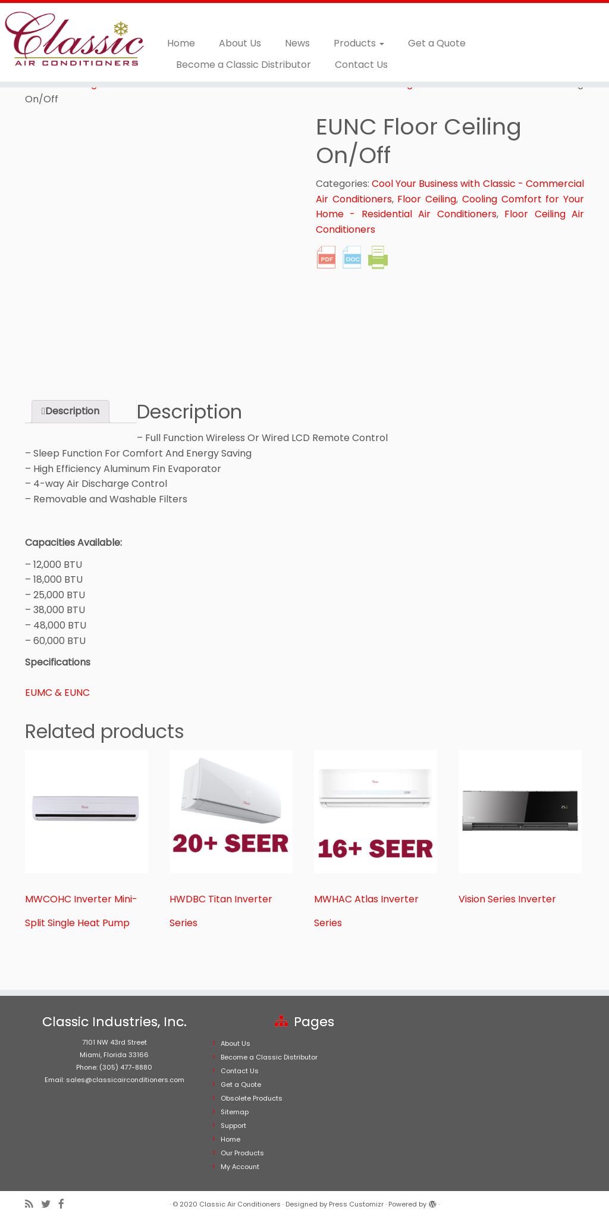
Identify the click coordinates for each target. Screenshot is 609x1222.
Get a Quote (437, 43)
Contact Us (361, 64)
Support (233, 1125)
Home (181, 43)
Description (72, 411)
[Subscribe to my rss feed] (33, 1204)
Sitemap (235, 1112)
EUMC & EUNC (57, 692)
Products (359, 43)
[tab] (70, 411)
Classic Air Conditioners (240, 1204)
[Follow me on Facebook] (65, 1204)
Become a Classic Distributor (243, 64)
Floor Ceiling (426, 199)
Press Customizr (356, 1204)
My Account (240, 1166)
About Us (240, 43)
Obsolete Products (251, 1098)
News (297, 43)
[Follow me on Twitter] (49, 1204)
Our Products (242, 1153)
